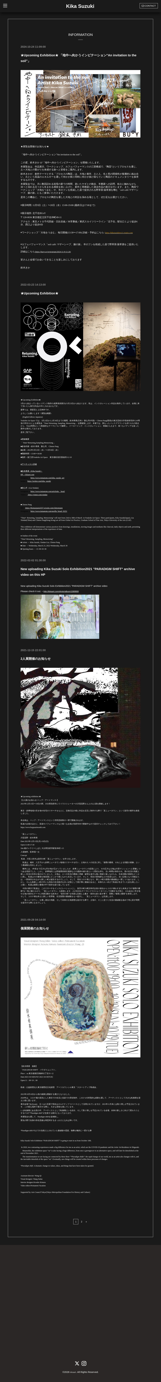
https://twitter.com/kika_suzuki (39, 481)
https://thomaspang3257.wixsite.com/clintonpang (44, 508)
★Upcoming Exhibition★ (39, 293)
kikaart (73, 1372)
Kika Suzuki (80, 6)
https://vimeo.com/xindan (37, 495)
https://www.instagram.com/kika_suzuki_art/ (47, 478)
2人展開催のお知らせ (36, 658)
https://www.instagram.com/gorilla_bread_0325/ (49, 511)
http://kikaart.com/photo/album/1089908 (64, 591)
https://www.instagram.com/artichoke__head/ (48, 491)
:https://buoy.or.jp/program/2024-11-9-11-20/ (56, 251)
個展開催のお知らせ (35, 928)
